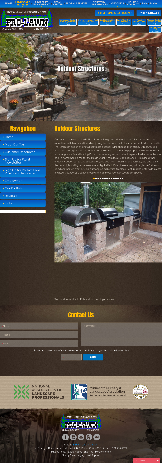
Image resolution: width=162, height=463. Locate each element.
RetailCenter (58, 3)
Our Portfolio (14, 188)
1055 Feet (155, 29)
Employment (14, 181)
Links (9, 203)
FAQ (144, 3)
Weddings (117, 3)
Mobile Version (103, 451)
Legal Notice (75, 451)
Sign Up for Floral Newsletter (17, 161)
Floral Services (76, 3)
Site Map (88, 451)
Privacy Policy (58, 451)
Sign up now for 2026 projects (115, 12)
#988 (107, 22)
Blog (153, 3)
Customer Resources (20, 152)
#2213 (123, 22)
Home (8, 3)
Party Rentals (150, 12)
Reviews (11, 196)
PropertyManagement (41, 3)
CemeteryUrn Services (99, 3)
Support (95, 455)
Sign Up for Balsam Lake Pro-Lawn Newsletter (22, 171)
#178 (154, 22)
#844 (139, 22)
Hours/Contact (133, 3)
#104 (68, 22)
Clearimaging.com (80, 455)
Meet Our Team (16, 144)
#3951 (88, 22)
